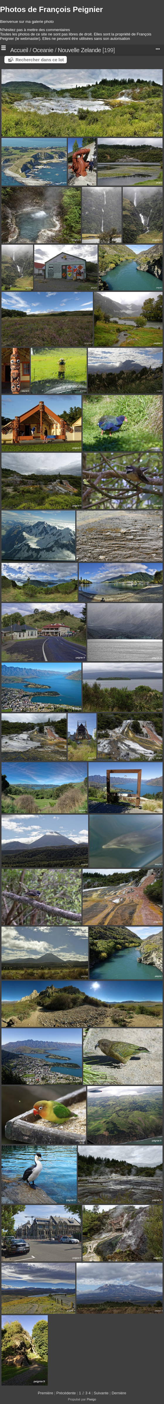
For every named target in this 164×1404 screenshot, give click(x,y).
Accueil (19, 50)
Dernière (119, 1393)
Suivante (101, 1393)
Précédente (66, 1393)
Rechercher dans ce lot (40, 59)
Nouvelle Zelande (79, 50)
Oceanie (43, 50)
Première (45, 1393)
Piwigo (91, 1399)
